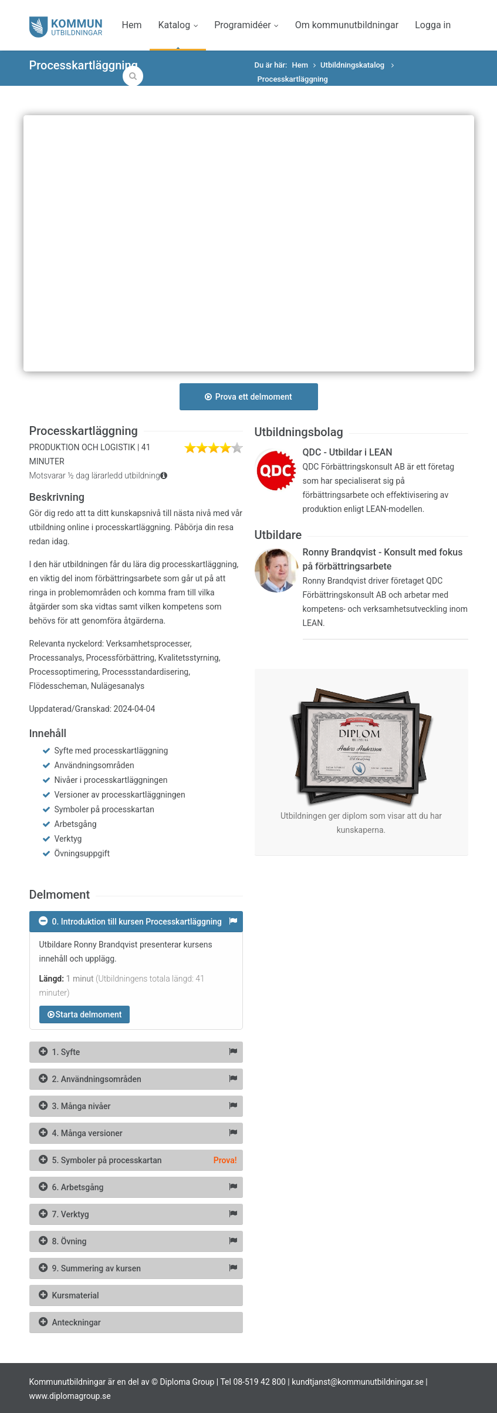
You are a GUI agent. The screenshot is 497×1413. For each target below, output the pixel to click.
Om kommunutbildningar (346, 25)
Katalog (178, 25)
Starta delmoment (85, 1014)
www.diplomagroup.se (70, 1396)
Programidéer (246, 25)
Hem (132, 25)
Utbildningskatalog (353, 65)
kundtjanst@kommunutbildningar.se (358, 1382)
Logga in (433, 25)
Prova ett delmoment (248, 396)
